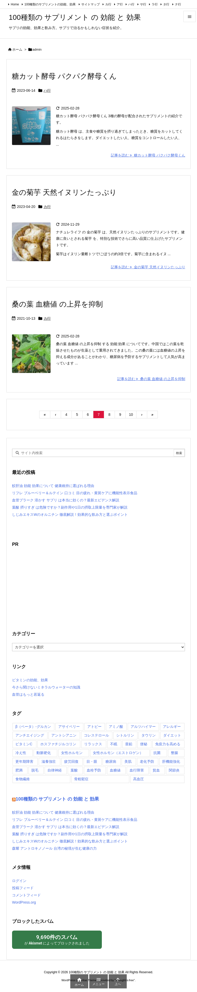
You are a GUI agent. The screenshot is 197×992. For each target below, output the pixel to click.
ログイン (19, 881)
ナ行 (178, 4)
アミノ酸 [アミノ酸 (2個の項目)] (116, 726)
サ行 (143, 4)
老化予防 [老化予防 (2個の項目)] (147, 761)
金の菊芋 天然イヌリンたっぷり (64, 192)
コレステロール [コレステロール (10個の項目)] (96, 735)
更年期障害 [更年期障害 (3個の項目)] (24, 761)
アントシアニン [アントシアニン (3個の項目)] (63, 735)
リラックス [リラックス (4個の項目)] (93, 744)
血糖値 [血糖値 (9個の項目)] (115, 770)
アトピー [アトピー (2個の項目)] (94, 726)
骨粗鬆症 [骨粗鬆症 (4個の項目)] (81, 779)
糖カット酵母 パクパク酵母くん (64, 76)
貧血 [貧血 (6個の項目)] (156, 770)
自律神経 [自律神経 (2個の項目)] (54, 770)
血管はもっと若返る (28, 694)
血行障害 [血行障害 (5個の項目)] (137, 770)
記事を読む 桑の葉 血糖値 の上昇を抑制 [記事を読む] (151, 379)
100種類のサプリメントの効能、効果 (50, 4)
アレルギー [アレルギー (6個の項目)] (172, 726)
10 (131, 414)
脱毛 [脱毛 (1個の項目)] (34, 770)
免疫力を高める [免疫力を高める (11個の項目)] (167, 744)
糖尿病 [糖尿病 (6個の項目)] (110, 761)
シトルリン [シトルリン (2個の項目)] (125, 735)
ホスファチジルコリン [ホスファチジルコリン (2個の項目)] (58, 744)
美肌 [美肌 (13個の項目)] (128, 761)
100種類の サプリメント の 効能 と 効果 (57, 799)
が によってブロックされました (57, 939)
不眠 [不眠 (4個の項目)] (113, 744)
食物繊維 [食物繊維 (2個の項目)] (22, 779)
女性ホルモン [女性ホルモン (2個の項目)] (72, 753)
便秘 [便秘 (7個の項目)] (143, 744)
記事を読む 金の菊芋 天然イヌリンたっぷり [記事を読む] (148, 267)
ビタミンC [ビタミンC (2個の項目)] (23, 744)
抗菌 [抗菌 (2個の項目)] (157, 753)
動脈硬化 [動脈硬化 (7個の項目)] (43, 753)
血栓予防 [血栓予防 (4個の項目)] (94, 770)
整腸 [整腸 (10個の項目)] (174, 753)
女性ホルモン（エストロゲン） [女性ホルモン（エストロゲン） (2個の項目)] (118, 753)
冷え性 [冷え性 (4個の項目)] (20, 753)
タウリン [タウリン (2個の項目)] (148, 735)
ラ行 (155, 4)
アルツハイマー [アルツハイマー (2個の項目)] (143, 726)
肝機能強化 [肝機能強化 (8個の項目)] (171, 761)
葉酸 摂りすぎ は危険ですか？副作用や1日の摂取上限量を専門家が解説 (69, 507)
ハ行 (131, 4)
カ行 (108, 4)
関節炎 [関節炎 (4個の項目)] (174, 770)
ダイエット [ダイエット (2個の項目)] (172, 735)
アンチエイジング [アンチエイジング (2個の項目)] (29, 735)
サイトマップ (90, 4)
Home (15, 4)
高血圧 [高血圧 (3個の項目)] (138, 779)
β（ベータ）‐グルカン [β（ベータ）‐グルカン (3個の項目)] (33, 726)
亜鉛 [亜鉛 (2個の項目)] (128, 744)
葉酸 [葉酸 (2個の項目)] (74, 770)
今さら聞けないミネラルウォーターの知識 (46, 687)
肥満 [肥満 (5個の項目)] (19, 770)
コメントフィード (26, 895)
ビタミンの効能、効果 (30, 680)
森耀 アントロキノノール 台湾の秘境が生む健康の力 (54, 848)
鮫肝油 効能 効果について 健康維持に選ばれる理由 (53, 486)
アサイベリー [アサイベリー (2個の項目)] (69, 726)
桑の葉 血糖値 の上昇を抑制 (57, 304)
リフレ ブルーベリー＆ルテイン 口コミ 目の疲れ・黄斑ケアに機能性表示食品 (74, 493)
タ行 (166, 4)
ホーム (17, 49)
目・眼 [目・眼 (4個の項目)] (91, 761)
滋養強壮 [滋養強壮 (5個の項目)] (49, 761)
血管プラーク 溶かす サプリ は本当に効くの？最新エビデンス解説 (65, 500)
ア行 (120, 4)
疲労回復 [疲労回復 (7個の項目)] (71, 761)
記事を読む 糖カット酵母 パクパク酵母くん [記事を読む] (148, 155)
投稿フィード (23, 888)
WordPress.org (24, 902)
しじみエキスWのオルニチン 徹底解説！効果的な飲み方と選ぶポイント (70, 514)
